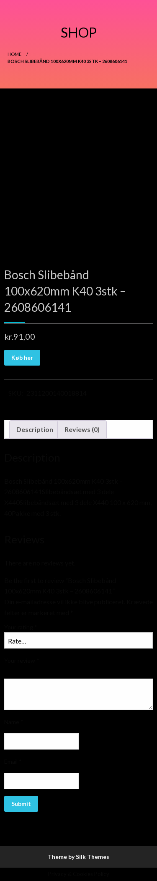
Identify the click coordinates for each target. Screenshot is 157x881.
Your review (21, 660)
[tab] (34, 429)
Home (14, 54)
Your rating (20, 627)
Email (13, 761)
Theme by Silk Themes (78, 856)
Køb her (22, 357)
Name (13, 721)
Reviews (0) (82, 429)
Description (34, 429)
